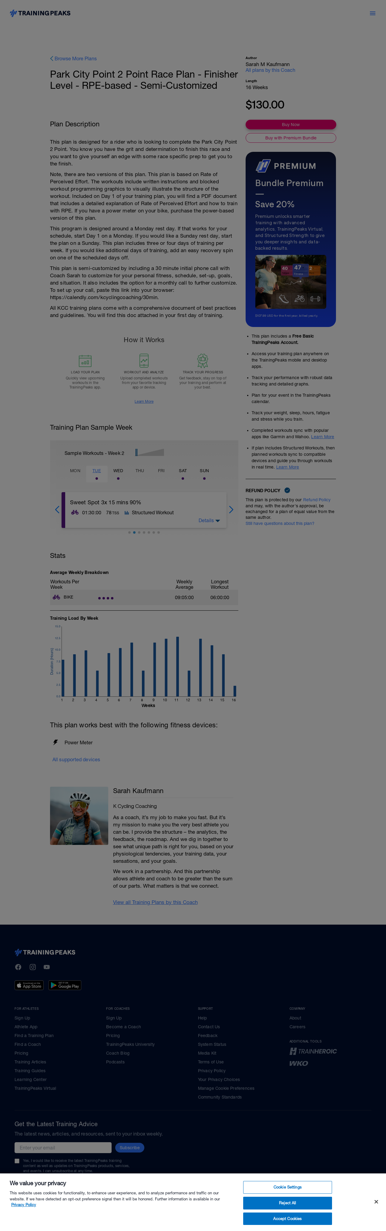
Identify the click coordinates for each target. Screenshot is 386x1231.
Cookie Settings (288, 1211)
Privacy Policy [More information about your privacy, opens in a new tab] (23, 1228)
